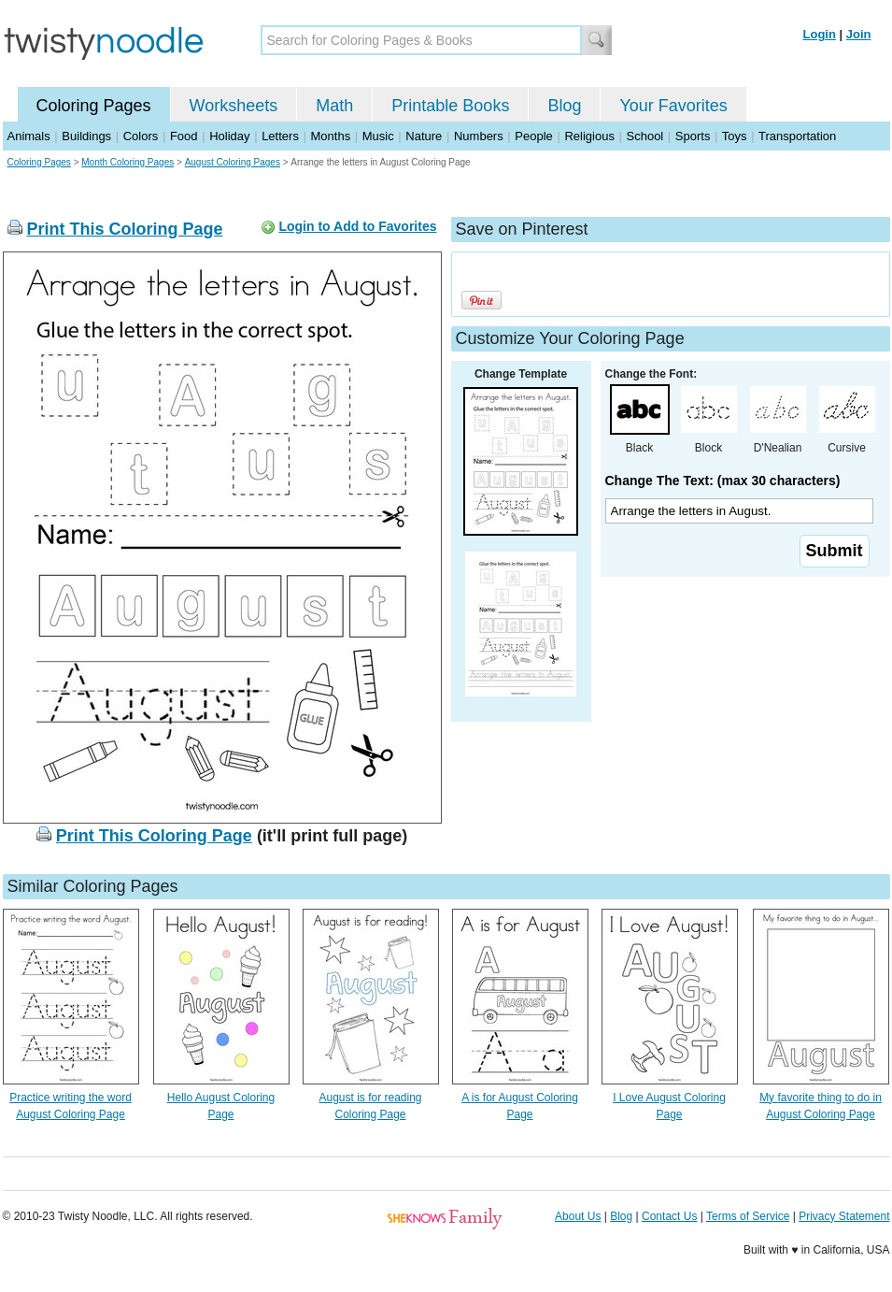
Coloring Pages (93, 105)
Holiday (229, 136)
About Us (578, 1216)
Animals (28, 136)
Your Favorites (673, 105)
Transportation (797, 136)
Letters (280, 136)
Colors (141, 136)
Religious (589, 136)
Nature (423, 136)
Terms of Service (747, 1216)
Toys (734, 136)
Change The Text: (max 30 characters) (723, 480)
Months (331, 136)
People (533, 136)
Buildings (86, 136)
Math (334, 105)
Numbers (478, 136)
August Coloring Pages (232, 162)
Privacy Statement (844, 1216)
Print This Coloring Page (125, 229)
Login (819, 34)
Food (184, 136)
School (645, 136)
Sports (693, 136)
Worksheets (234, 105)
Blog (564, 105)
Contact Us (669, 1216)
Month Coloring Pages (127, 162)
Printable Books (450, 105)
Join (858, 34)
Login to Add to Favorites (357, 226)
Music (378, 136)
